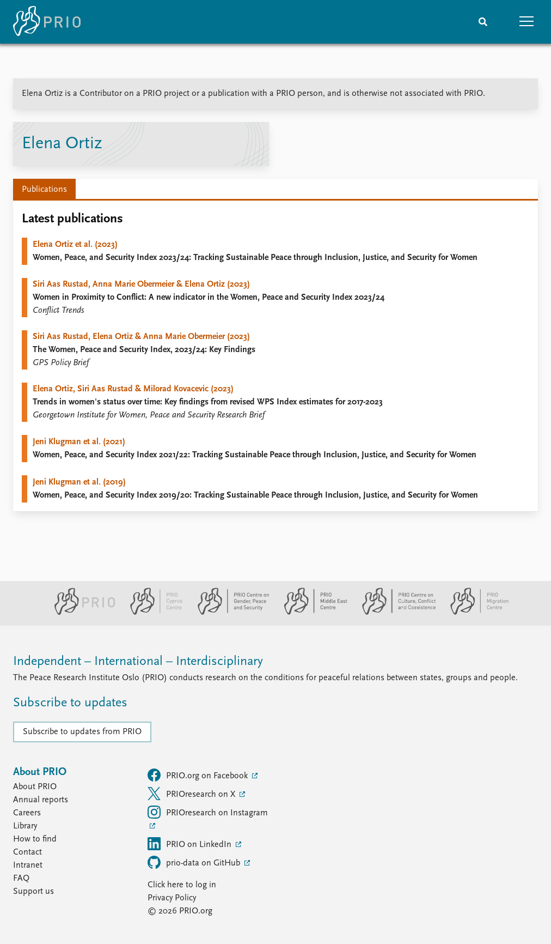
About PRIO (35, 787)
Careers (27, 813)
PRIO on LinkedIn (191, 843)
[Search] (483, 22)
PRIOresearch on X (192, 793)
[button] (526, 22)
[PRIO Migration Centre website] (473, 612)
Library (25, 826)
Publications (44, 189)
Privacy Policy (172, 898)
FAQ (21, 878)
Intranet (27, 865)
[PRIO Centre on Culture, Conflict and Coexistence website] (394, 612)
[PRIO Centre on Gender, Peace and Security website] (229, 612)
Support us (33, 891)
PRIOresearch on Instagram (208, 812)
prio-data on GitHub (195, 862)
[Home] (47, 21)
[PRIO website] (80, 612)
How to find (35, 839)
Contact (27, 852)
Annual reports (40, 800)
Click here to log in (182, 885)
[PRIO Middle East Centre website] (311, 612)
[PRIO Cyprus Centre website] (152, 612)
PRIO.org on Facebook (199, 775)
